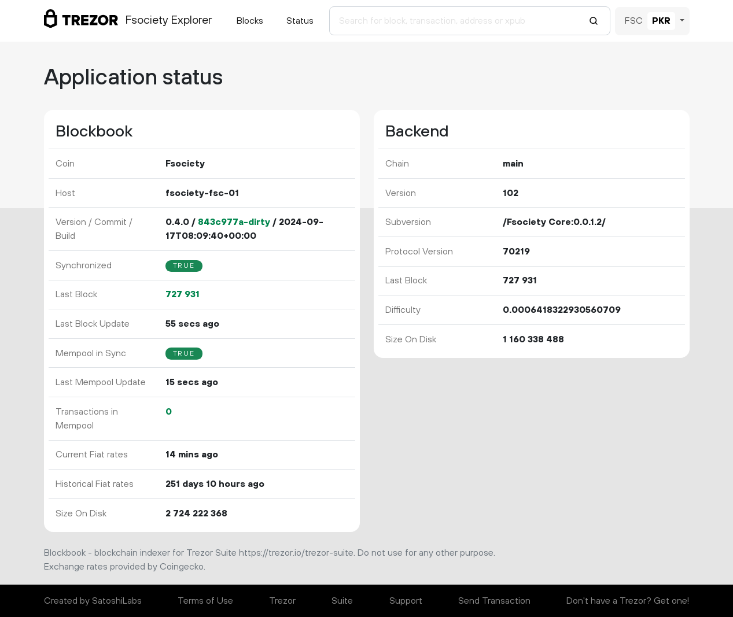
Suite (342, 601)
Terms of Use (205, 601)
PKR (661, 21)
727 (182, 294)
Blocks (250, 21)
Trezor (282, 601)
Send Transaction (494, 601)
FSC (634, 21)
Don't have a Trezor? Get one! (627, 601)
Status (300, 21)
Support (405, 601)
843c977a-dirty (234, 222)
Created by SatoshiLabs (93, 601)
